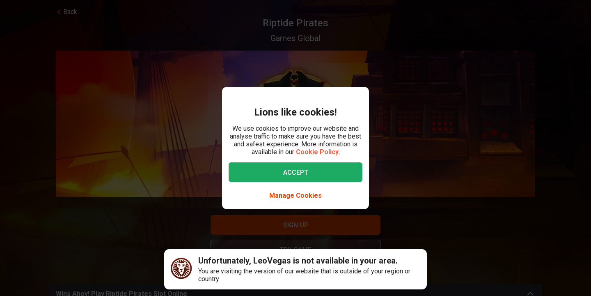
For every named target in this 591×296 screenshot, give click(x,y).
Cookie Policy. (318, 152)
